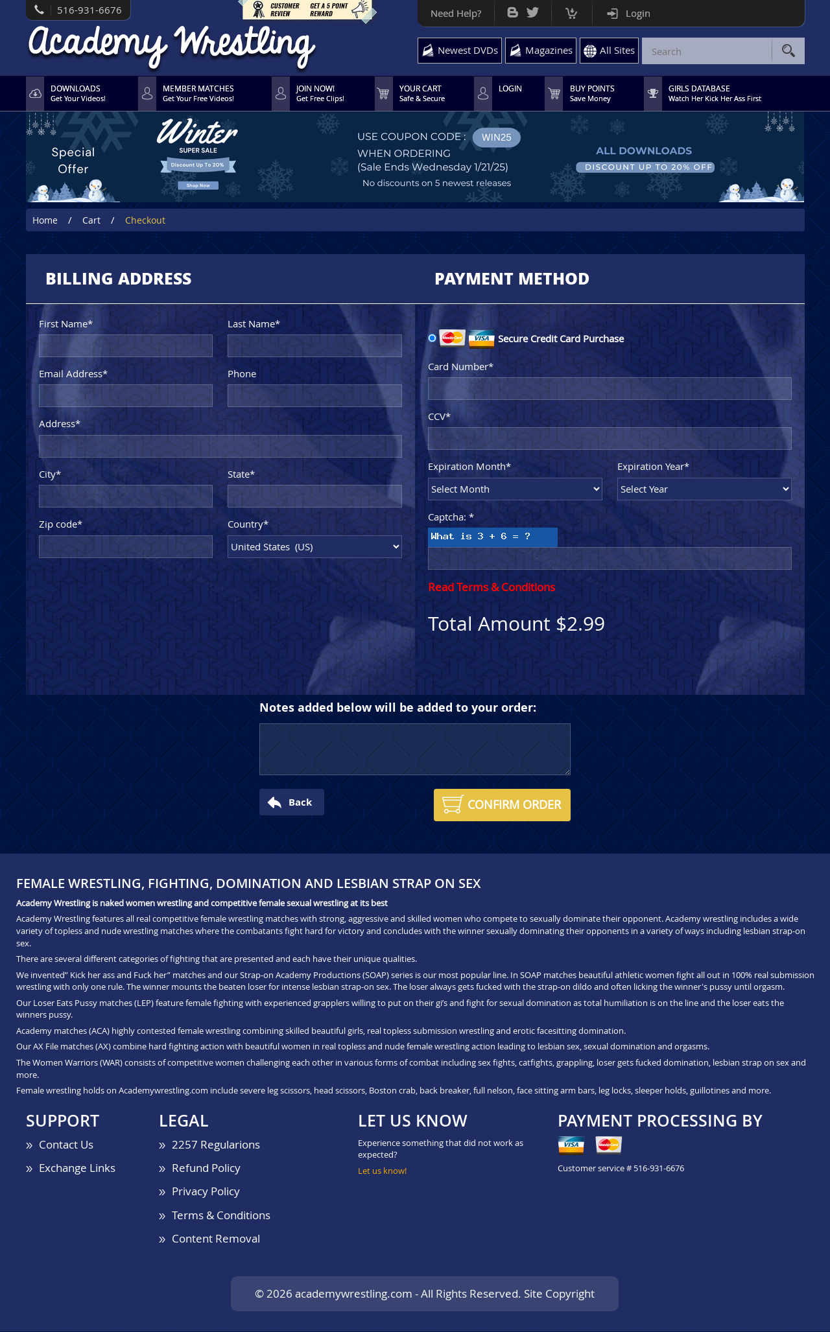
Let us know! (382, 1170)
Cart (571, 10)
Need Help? (456, 12)
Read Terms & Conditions (491, 587)
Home (45, 220)
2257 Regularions (216, 1144)
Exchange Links (77, 1167)
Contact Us (66, 1144)
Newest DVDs (468, 49)
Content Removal (216, 1238)
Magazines (549, 49)
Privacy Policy (206, 1191)
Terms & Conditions (221, 1215)
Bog (513, 9)
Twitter (533, 9)
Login (638, 12)
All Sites (617, 49)
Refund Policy (206, 1167)
